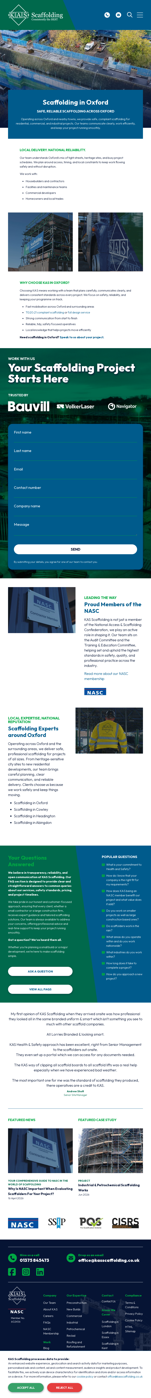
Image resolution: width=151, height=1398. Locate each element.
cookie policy (85, 1376)
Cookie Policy (133, 1321)
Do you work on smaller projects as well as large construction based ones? (122, 916)
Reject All (64, 1387)
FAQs (46, 1323)
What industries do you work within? (124, 955)
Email (18, 469)
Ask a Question (40, 972)
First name (22, 432)
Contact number (27, 487)
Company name (27, 506)
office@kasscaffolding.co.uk (125, 1376)
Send (75, 550)
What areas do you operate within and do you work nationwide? (123, 942)
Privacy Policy (134, 1315)
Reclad (71, 1336)
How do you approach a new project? (124, 977)
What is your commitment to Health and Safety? (124, 868)
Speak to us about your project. (82, 337)
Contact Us (109, 1302)
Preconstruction (77, 1304)
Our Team (49, 1304)
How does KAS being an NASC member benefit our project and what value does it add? (123, 898)
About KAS (50, 1310)
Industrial (72, 1323)
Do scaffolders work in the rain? (122, 929)
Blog (46, 1349)
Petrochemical (76, 1330)
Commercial (74, 1317)
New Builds (73, 1310)
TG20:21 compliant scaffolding (45, 312)
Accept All (26, 1387)
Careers (48, 1317)
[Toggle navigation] (140, 15)
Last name (22, 450)
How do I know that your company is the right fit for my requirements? (122, 881)
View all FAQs (40, 990)
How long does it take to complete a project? (121, 966)
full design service (79, 312)
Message (21, 524)
